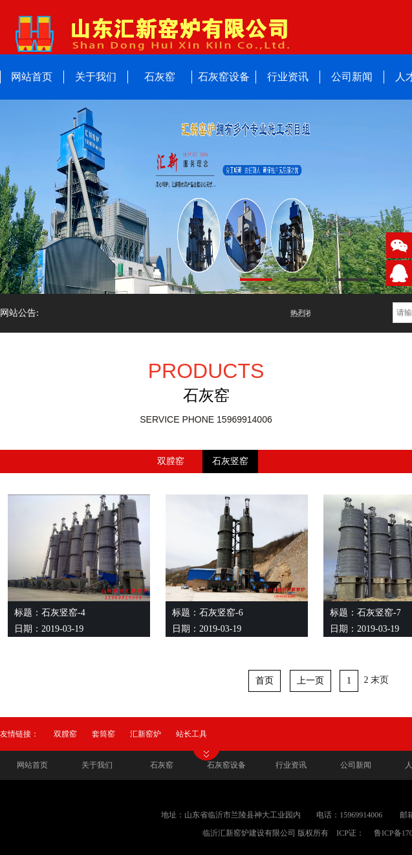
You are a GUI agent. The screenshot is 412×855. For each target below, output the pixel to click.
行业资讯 (288, 76)
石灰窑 (159, 76)
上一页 (310, 680)
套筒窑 (103, 733)
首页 (264, 680)
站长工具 (191, 733)
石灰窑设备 (224, 76)
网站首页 (32, 765)
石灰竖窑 (230, 461)
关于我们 (95, 76)
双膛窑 (170, 461)
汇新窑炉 (145, 733)
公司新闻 (352, 76)
